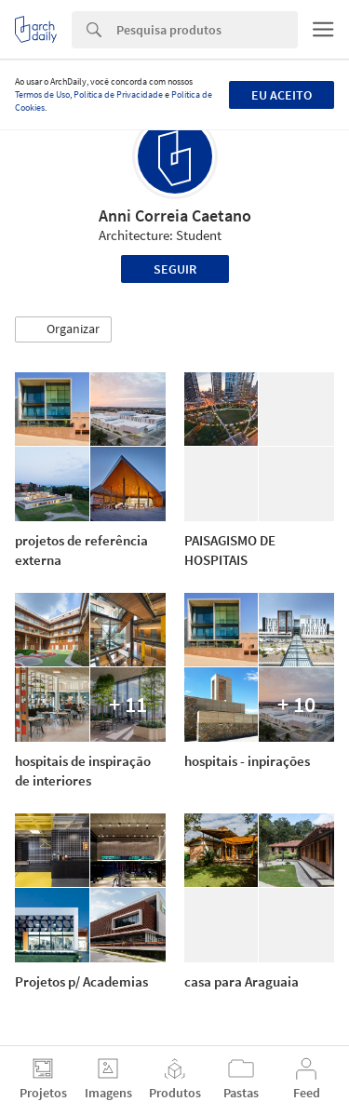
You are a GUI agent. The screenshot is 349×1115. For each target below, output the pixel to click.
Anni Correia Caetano (175, 215)
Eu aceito (281, 95)
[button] (63, 329)
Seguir (175, 269)
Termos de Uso (42, 94)
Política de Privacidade (118, 94)
